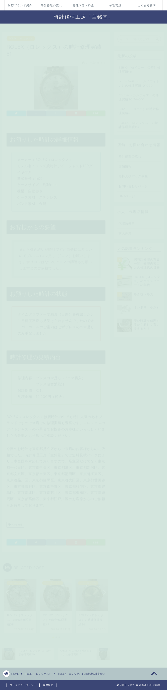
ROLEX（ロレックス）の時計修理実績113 (138, 123)
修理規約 (48, 685)
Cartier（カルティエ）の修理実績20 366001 (139, 95)
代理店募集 (127, 221)
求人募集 (125, 231)
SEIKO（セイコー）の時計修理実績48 (139, 67)
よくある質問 (147, 5)
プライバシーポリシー (23, 685)
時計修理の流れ (51, 5)
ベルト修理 (15, 522)
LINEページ (127, 194)
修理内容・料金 (83, 5)
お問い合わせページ (133, 184)
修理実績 (115, 5)
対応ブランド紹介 (20, 5)
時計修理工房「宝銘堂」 (84, 17)
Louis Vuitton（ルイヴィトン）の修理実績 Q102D (139, 81)
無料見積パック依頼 (133, 174)
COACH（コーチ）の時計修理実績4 (139, 109)
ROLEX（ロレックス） (21, 36)
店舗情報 (125, 164)
